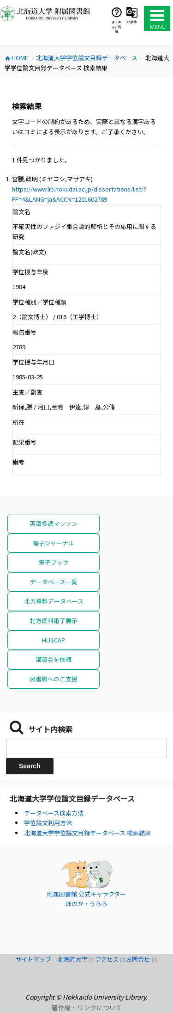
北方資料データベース (54, 601)
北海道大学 (76, 959)
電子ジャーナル (53, 542)
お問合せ (141, 959)
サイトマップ (36, 959)
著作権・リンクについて (86, 1007)
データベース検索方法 (54, 813)
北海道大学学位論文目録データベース (72, 798)
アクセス (110, 959)
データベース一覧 (54, 581)
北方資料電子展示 (54, 620)
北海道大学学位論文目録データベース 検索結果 (87, 832)
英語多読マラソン (54, 523)
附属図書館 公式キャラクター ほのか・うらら (86, 898)
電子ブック (54, 562)
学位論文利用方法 (48, 822)
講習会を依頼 (54, 659)
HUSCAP (53, 640)
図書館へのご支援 (54, 678)
